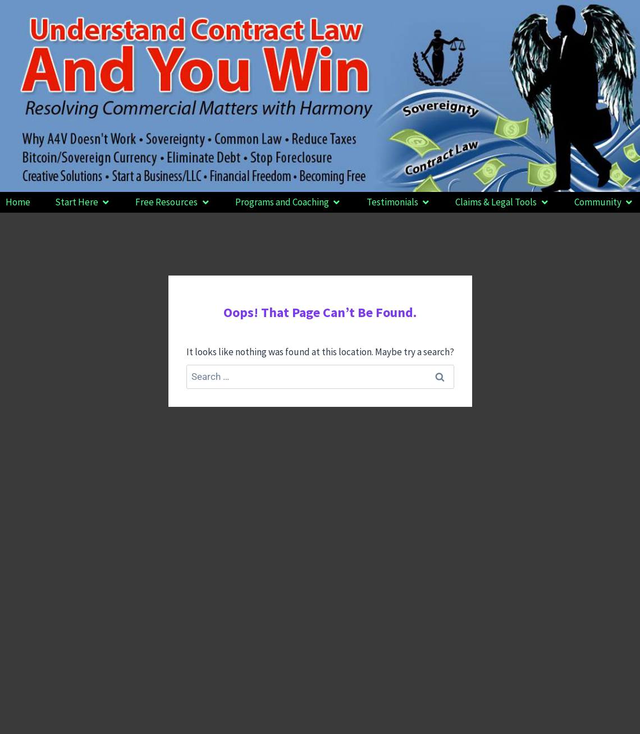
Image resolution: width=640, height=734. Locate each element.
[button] (83, 202)
